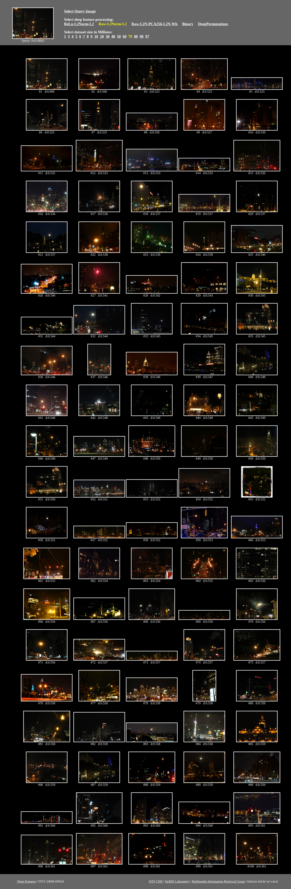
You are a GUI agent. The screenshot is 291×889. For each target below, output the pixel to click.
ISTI (152, 881)
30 (108, 36)
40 (113, 36)
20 (102, 36)
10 (96, 36)
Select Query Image (80, 11)
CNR (159, 881)
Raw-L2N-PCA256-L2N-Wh (155, 24)
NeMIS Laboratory (177, 881)
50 (119, 36)
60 (125, 36)
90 (141, 36)
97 (147, 36)
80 (136, 36)
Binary (187, 24)
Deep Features (26, 881)
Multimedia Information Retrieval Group (218, 881)
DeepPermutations (213, 24)
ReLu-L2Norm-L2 (79, 24)
